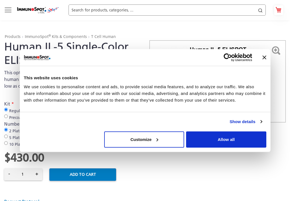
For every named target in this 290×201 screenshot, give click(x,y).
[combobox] (167, 10)
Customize (144, 139)
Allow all (226, 139)
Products (13, 36)
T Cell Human (103, 36)
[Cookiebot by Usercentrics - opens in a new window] (227, 57)
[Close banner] (264, 57)
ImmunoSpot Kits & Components (56, 36)
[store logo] (37, 10)
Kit (7, 104)
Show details (242, 121)
